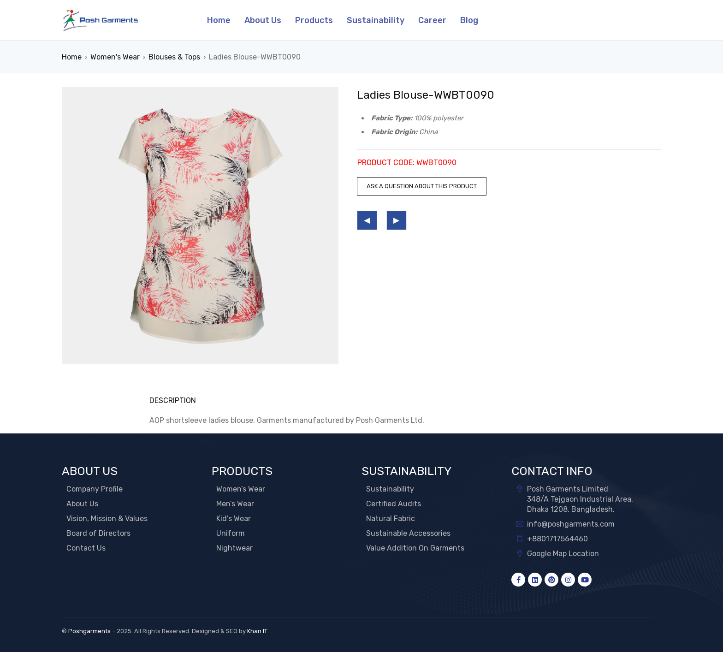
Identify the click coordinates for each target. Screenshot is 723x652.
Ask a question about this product (422, 186)
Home (72, 57)
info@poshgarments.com (571, 524)
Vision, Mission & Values (107, 518)
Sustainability (390, 489)
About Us (82, 503)
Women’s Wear (240, 489)
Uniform (230, 533)
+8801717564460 (557, 538)
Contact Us (86, 548)
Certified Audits (393, 503)
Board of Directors (98, 533)
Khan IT (257, 631)
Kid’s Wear (233, 518)
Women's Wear (115, 57)
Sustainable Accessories (408, 533)
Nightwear (234, 548)
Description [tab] (172, 400)
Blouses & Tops (174, 57)
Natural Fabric (390, 518)
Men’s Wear (235, 503)
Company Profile (94, 489)
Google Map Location (563, 553)
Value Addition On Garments (415, 548)
